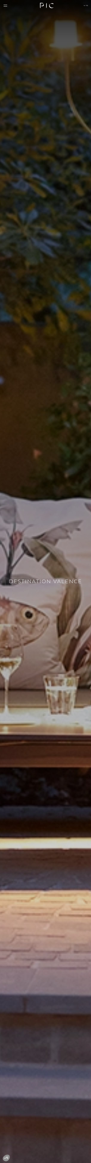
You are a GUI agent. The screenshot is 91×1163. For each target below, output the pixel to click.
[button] (5, 5)
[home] (46, 5)
